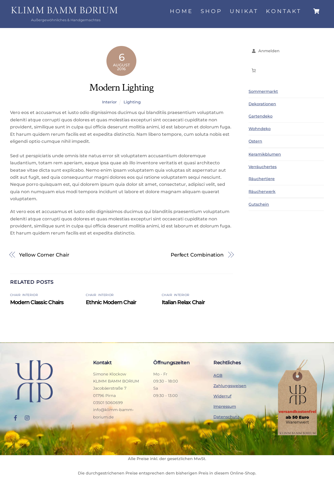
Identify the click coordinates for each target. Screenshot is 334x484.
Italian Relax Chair (183, 302)
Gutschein (259, 204)
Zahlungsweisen (229, 385)
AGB (217, 375)
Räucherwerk (262, 191)
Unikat (244, 11)
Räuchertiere (262, 179)
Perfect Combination (197, 255)
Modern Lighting (121, 87)
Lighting (132, 102)
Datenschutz (226, 416)
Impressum (224, 406)
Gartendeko (260, 116)
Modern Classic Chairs (37, 302)
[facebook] (15, 417)
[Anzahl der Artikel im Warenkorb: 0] (253, 70)
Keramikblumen (265, 154)
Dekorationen (262, 104)
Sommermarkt (263, 91)
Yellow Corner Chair (44, 255)
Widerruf (222, 396)
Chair (15, 295)
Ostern (255, 141)
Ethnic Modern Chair (111, 302)
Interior (109, 102)
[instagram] (27, 417)
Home (181, 11)
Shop (211, 11)
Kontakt (283, 11)
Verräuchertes (263, 166)
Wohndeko (260, 128)
